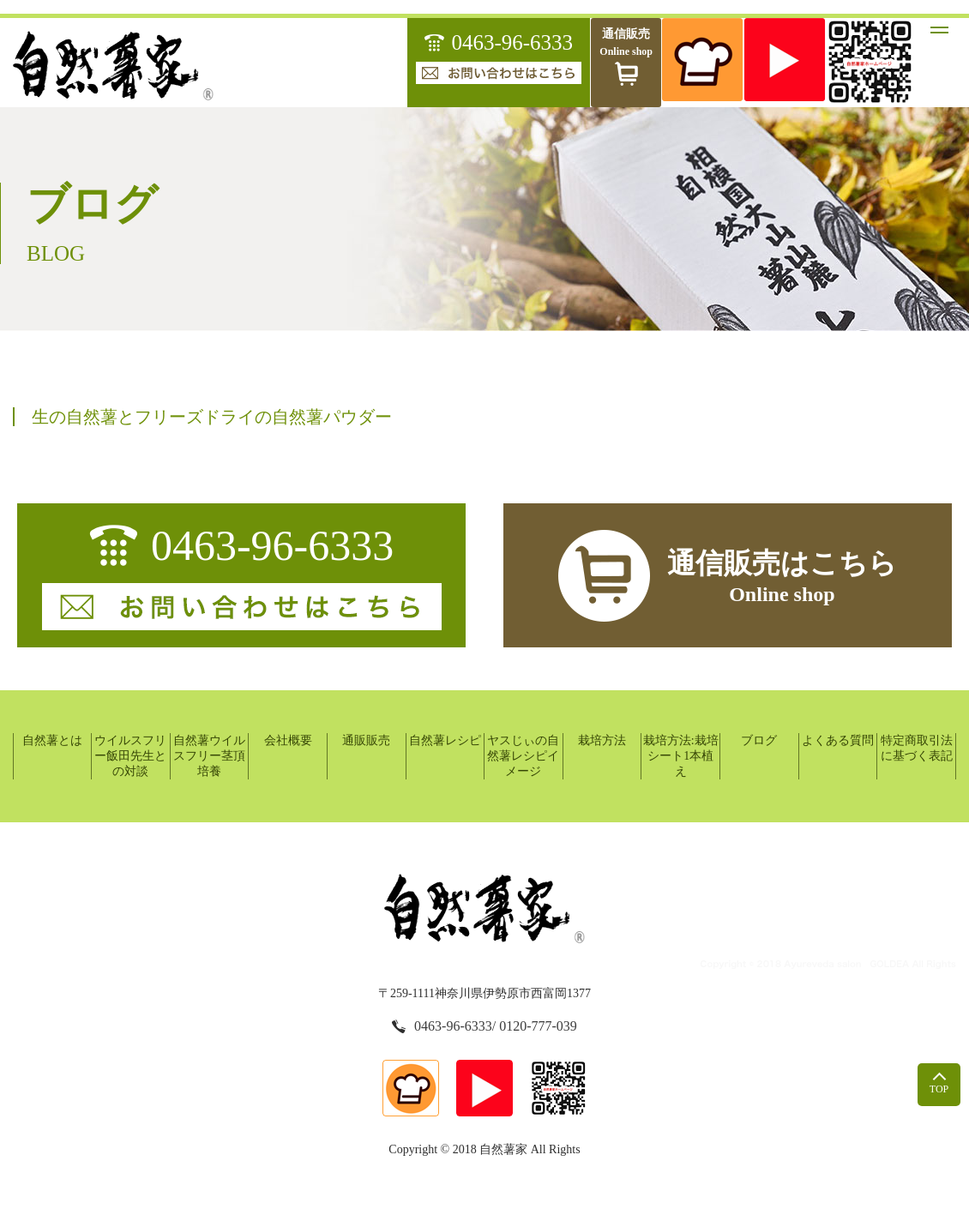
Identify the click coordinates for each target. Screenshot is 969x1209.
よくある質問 (838, 740)
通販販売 (366, 740)
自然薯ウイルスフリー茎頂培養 (209, 756)
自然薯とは (52, 740)
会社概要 (288, 740)
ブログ (759, 740)
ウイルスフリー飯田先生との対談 (130, 756)
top (939, 1083)
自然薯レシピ (445, 740)
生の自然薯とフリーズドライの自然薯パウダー (212, 416)
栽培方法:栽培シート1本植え (681, 756)
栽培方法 (602, 740)
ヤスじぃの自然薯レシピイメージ (523, 756)
